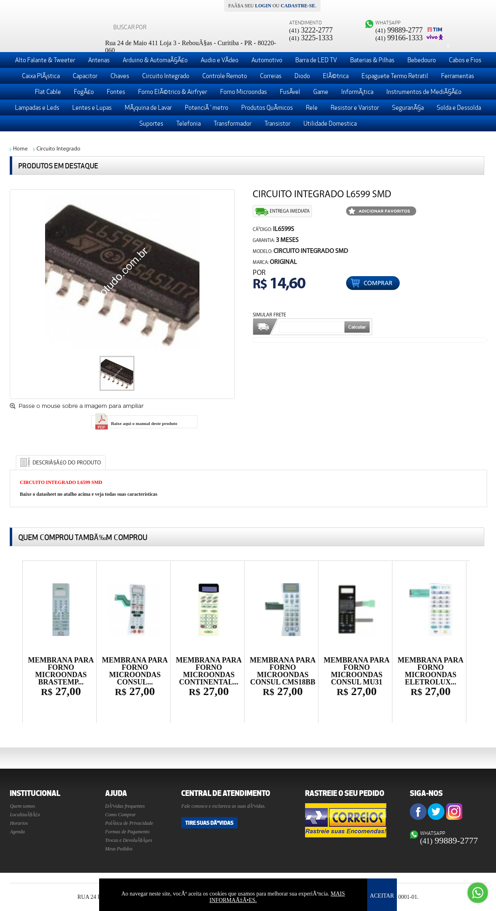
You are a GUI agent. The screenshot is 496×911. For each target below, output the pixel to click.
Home (20, 149)
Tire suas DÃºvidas (209, 822)
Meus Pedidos (119, 849)
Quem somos (22, 806)
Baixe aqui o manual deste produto (135, 423)
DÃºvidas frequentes (125, 806)
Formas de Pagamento (127, 832)
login (263, 6)
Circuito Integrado (58, 149)
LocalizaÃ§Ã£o (25, 814)
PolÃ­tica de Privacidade (129, 823)
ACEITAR (382, 896)
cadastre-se (298, 6)
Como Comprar (120, 814)
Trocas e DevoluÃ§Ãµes (128, 840)
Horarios (19, 823)
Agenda (17, 832)
